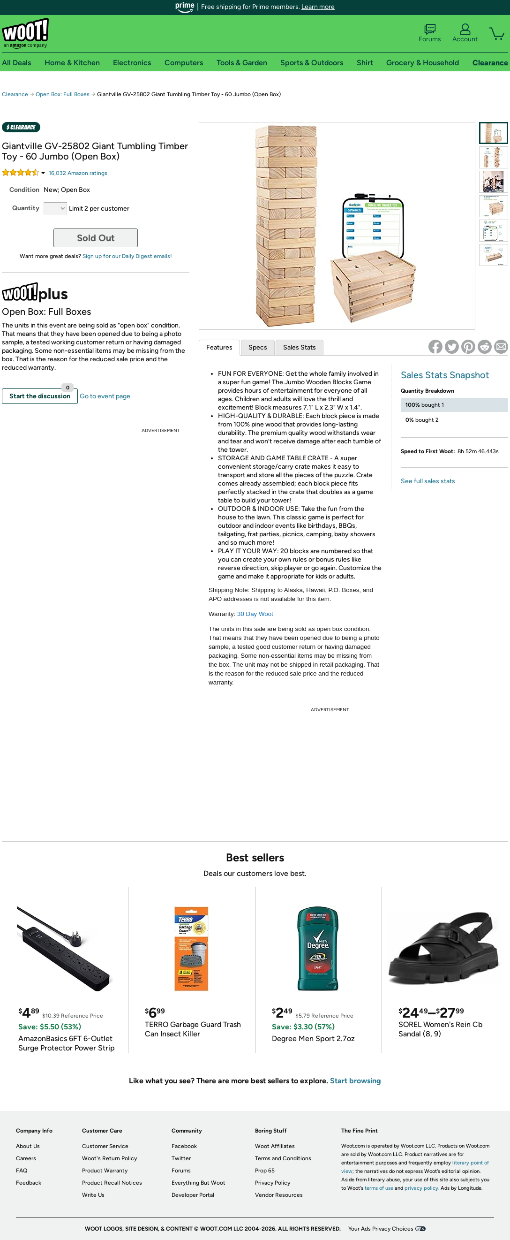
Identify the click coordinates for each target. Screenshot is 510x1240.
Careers (26, 1158)
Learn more (318, 7)
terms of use (379, 1188)
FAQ (21, 1170)
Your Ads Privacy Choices (380, 1228)
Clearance (15, 94)
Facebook (184, 1146)
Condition (24, 190)
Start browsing (355, 1080)
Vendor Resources (279, 1195)
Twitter (181, 1158)
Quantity (25, 208)
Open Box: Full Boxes (63, 94)
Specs (257, 347)
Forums (430, 33)
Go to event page (105, 396)
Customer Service (105, 1146)
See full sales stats (428, 481)
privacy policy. (422, 1188)
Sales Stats (299, 347)
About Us (28, 1146)
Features (219, 347)
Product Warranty (105, 1170)
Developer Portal (193, 1195)
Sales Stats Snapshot (445, 374)
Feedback (28, 1182)
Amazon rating (78, 173)
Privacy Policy (272, 1182)
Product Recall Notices (112, 1182)
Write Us (93, 1195)
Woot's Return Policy (109, 1158)
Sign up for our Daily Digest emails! (127, 256)
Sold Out (96, 237)
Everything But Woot (198, 1182)
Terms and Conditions (283, 1158)
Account (465, 33)
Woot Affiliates (275, 1146)
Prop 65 (265, 1170)
